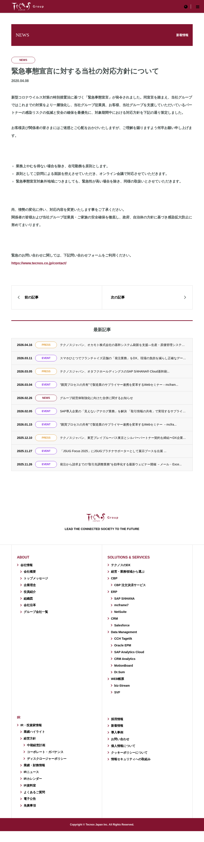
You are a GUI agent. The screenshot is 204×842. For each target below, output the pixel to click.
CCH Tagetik (123, 638)
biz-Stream (122, 685)
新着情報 (117, 725)
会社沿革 (30, 605)
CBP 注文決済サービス (130, 585)
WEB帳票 (117, 679)
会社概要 (30, 571)
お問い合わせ (120, 739)
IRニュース (31, 772)
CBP (114, 578)
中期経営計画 (36, 745)
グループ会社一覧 (36, 612)
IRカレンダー (33, 778)
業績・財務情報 (34, 765)
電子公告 (30, 798)
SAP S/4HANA (124, 598)
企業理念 (30, 585)
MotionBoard (123, 665)
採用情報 (117, 719)
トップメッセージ (36, 578)
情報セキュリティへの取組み (131, 759)
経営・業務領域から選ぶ (127, 571)
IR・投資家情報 (31, 725)
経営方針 (30, 738)
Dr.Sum (119, 672)
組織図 (28, 598)
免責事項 (30, 805)
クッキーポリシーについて (129, 752)
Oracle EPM (122, 645)
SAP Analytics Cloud (129, 652)
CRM (114, 618)
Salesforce (122, 625)
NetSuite (120, 612)
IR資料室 (30, 785)
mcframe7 (121, 605)
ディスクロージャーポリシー (46, 758)
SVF (117, 692)
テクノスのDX (120, 565)
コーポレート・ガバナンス (45, 752)
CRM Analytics (125, 659)
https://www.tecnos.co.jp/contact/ (38, 263)
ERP (114, 592)
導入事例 (117, 732)
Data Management (124, 632)
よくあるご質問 (34, 792)
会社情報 (26, 565)
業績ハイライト (34, 731)
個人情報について (123, 746)
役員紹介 (30, 592)
